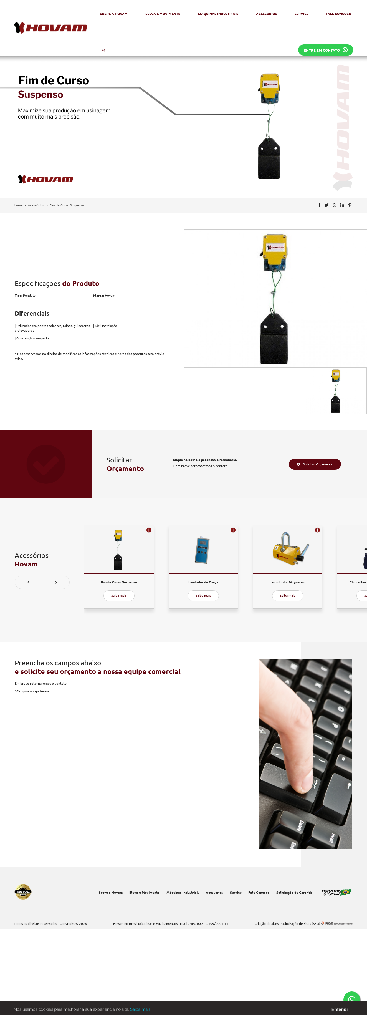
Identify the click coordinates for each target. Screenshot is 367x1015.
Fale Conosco (338, 13)
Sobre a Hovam (114, 13)
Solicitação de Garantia (294, 892)
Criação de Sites (267, 923)
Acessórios (266, 13)
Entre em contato (326, 50)
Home (18, 205)
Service (301, 13)
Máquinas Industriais (218, 13)
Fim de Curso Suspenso (67, 205)
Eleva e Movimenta (162, 13)
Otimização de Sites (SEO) (300, 923)
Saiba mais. (140, 1011)
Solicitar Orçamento (315, 464)
